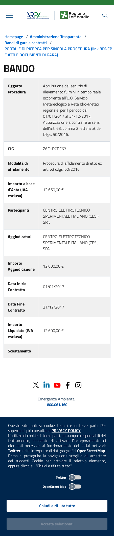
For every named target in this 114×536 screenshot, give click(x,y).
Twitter (68, 477)
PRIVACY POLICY (66, 430)
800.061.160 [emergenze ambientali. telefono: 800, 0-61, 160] (57, 404)
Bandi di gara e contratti (26, 43)
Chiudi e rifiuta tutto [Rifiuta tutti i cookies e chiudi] (57, 506)
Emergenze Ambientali (57, 399)
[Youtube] (57, 385)
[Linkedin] (46, 385)
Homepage (14, 37)
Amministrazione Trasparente (55, 37)
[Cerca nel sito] (104, 15)
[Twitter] (36, 385)
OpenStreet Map (62, 486)
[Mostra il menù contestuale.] (10, 15)
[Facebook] (68, 385)
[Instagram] (78, 385)
